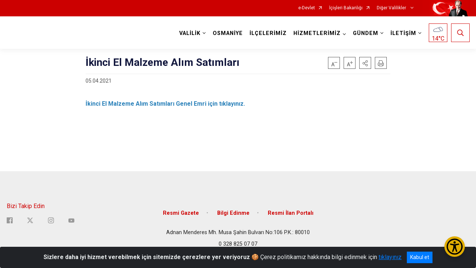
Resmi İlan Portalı (290, 213)
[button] (365, 63)
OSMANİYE (228, 33)
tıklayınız (390, 257)
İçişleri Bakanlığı (346, 8)
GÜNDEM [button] (365, 33)
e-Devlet (306, 8)
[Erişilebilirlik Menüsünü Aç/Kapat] (454, 246)
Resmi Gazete (181, 213)
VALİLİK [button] (189, 33)
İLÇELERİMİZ (268, 33)
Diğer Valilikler (392, 8)
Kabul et (419, 257)
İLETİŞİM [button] (403, 33)
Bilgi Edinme (233, 213)
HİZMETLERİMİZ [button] (317, 33)
